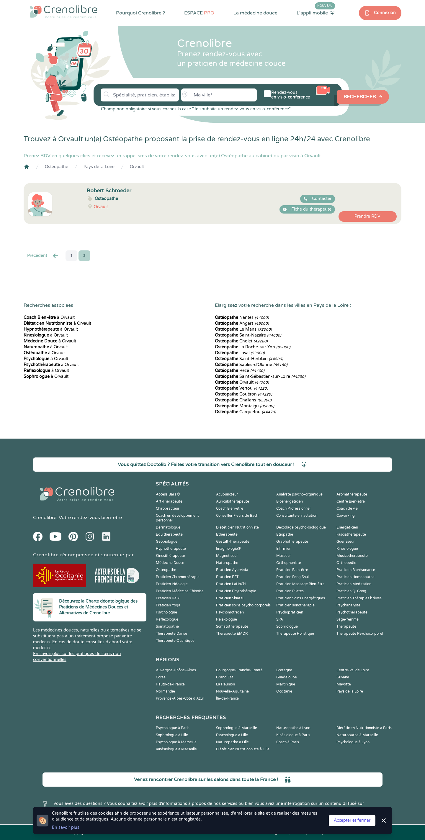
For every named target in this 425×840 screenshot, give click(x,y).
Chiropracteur (167, 508)
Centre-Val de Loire (352, 670)
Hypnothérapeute (171, 549)
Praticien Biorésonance (355, 570)
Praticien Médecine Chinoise (180, 591)
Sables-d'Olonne (251, 364)
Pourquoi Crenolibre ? (140, 13)
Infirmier (283, 549)
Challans (243, 400)
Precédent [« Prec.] (43, 255)
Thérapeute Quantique (175, 641)
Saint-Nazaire (248, 335)
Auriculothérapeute (232, 501)
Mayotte (343, 684)
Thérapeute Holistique (295, 633)
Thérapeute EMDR (232, 633)
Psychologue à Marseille (176, 742)
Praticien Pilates (290, 591)
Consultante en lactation (296, 515)
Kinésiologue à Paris (293, 735)
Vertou (241, 388)
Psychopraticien (289, 612)
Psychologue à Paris (172, 728)
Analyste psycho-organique (299, 494)
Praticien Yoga (168, 605)
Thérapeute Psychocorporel (359, 633)
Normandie (165, 691)
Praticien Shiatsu (230, 598)
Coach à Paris (287, 742)
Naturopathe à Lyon (293, 728)
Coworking (345, 515)
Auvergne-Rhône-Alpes (176, 670)
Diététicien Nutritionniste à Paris (364, 728)
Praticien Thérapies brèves (359, 598)
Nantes (242, 317)
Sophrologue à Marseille (236, 728)
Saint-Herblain (249, 358)
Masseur (283, 556)
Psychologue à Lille (232, 735)
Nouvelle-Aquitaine (232, 691)
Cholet (241, 341)
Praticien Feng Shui (292, 577)
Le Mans (243, 329)
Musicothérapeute (352, 556)
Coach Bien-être (229, 508)
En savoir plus (65, 827)
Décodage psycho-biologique (301, 527)
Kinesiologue (347, 549)
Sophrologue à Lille (172, 735)
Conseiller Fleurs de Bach (237, 515)
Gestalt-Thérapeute (232, 541)
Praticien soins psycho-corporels (243, 605)
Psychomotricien (230, 612)
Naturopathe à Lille (232, 742)
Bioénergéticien (289, 501)
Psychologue (166, 612)
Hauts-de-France (170, 684)
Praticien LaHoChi (231, 584)
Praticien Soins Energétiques (300, 598)
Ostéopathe (56, 166)
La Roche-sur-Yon (252, 347)
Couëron (243, 394)
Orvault (137, 166)
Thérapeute (346, 626)
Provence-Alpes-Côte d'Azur (180, 698)
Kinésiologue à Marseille (176, 749)
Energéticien (347, 527)
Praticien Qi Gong (351, 591)
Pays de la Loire (99, 166)
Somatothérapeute (232, 626)
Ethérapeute (227, 534)
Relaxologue (226, 619)
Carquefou (245, 411)
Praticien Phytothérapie (236, 591)
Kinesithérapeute (170, 556)
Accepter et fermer (352, 820)
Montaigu (244, 405)
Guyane (342, 677)
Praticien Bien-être (292, 570)
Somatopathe (167, 626)
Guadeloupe (286, 677)
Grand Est (224, 677)
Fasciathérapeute (351, 534)
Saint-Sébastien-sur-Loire (260, 376)
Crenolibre (44, 518)
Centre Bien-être (350, 501)
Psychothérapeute (351, 612)
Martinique (285, 684)
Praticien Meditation (353, 584)
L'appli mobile (316, 12)
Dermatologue (168, 527)
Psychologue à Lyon (353, 742)
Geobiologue (166, 541)
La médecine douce (255, 13)
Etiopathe (284, 534)
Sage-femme (347, 619)
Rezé (239, 370)
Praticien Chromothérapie (178, 577)
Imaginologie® (228, 549)
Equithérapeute (169, 534)
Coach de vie (347, 508)
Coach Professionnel (293, 508)
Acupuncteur (227, 494)
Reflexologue (167, 619)
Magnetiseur (227, 556)
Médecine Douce (170, 563)
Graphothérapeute (292, 541)
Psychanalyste (348, 605)
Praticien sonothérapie (295, 605)
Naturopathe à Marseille (357, 735)
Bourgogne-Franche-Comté (239, 670)
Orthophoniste (288, 563)
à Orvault (49, 317)
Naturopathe (227, 563)
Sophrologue (287, 626)
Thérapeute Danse (171, 633)
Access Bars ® (168, 494)
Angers (242, 323)
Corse (161, 677)
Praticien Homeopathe (355, 577)
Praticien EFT (227, 577)
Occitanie (284, 691)
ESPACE (199, 13)
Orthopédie (346, 563)
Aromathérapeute (351, 494)
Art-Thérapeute (169, 501)
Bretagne (284, 670)
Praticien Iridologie (172, 584)
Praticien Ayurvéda (232, 570)
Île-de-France (227, 698)
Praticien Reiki (168, 598)
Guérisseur (345, 541)
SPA (279, 619)
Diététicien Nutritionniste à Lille (242, 749)
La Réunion (225, 684)
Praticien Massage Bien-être (300, 584)
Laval (240, 352)
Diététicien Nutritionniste (237, 527)
